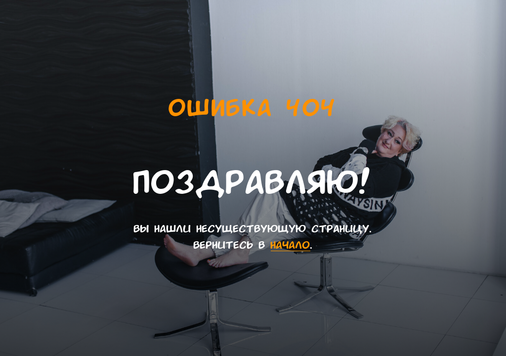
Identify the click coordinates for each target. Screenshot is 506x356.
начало (290, 245)
